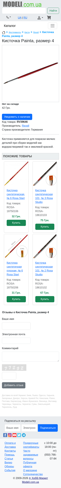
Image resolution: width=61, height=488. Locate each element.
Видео (8, 462)
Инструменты (15, 32)
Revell (36, 32)
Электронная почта (13, 334)
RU (25, 17)
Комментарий (10, 348)
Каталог (10, 26)
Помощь (10, 454)
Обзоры (9, 466)
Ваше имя (8, 319)
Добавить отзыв (13, 385)
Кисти (27, 32)
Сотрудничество (33, 474)
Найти (53, 10)
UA (19, 17)
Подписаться (48, 427)
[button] (8, 17)
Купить (16, 222)
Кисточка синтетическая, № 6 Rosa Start (16, 194)
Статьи (9, 458)
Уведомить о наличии (17, 116)
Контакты (10, 450)
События (10, 470)
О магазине (30, 470)
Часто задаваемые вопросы (30, 454)
